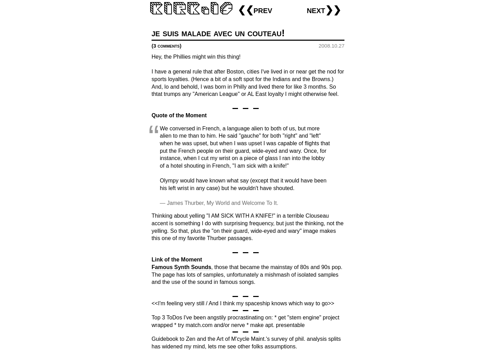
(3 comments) (167, 46)
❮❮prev (255, 9)
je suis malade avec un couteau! (218, 33)
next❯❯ (324, 9)
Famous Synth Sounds (181, 267)
